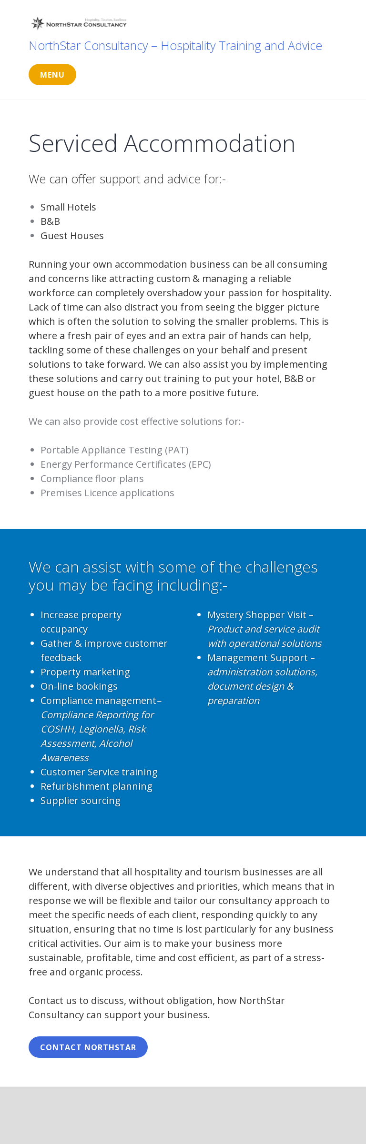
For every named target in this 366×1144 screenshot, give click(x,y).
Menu (52, 75)
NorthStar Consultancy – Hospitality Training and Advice (175, 45)
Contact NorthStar (88, 1047)
